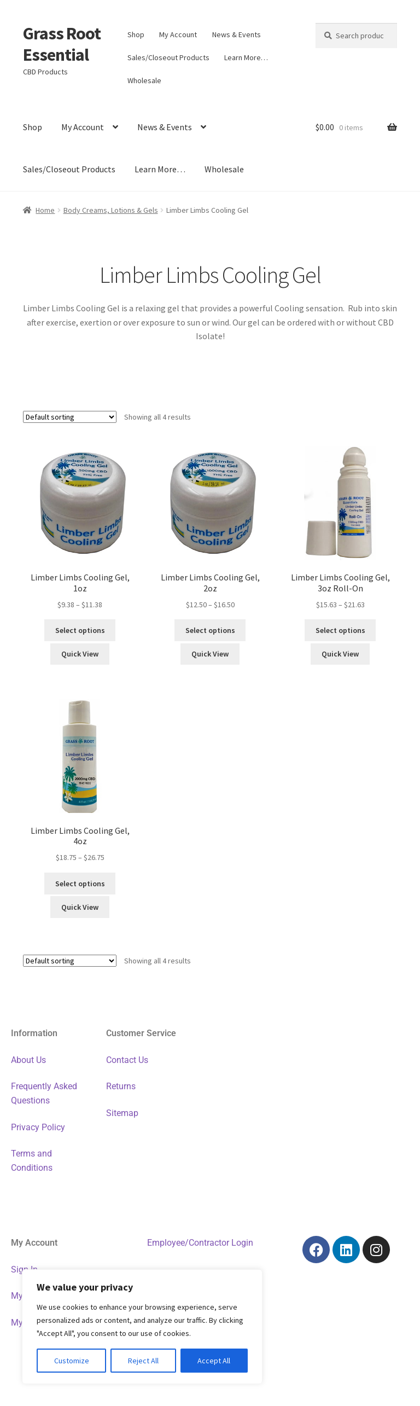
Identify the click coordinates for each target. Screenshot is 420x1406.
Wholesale (144, 80)
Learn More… (246, 57)
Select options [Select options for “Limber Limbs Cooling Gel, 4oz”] (80, 883)
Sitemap (122, 1113)
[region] (142, 1326)
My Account (178, 34)
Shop (135, 34)
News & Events (236, 34)
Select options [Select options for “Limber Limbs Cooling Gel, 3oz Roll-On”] (340, 630)
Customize (71, 1361)
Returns (121, 1086)
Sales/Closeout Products (168, 57)
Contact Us (127, 1060)
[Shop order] (69, 417)
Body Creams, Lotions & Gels (110, 210)
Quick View (79, 654)
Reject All (143, 1361)
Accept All (213, 1361)
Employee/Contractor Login (200, 1242)
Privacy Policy (38, 1127)
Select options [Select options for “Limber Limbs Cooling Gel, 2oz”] (210, 630)
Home (45, 210)
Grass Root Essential (62, 44)
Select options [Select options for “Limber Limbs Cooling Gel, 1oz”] (80, 630)
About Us (28, 1060)
